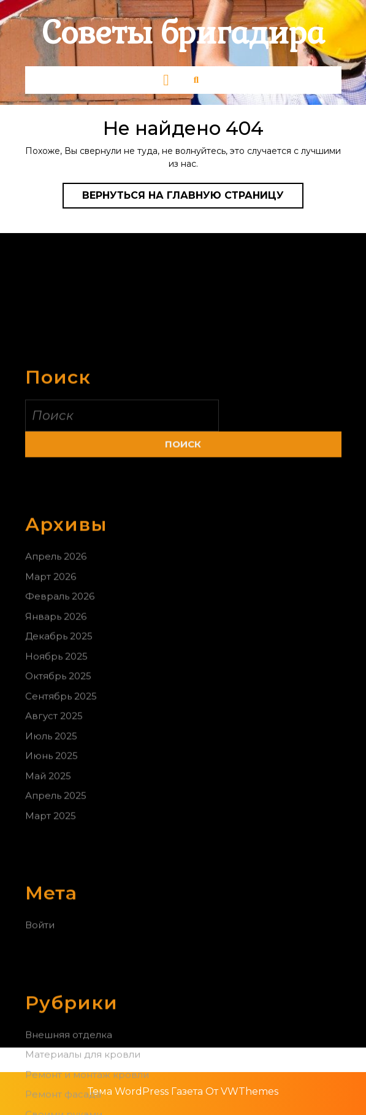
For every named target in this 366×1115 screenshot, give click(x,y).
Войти (40, 993)
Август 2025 (54, 784)
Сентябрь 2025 (61, 764)
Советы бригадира (183, 33)
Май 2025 (48, 844)
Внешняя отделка (68, 1103)
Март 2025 (50, 884)
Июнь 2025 (51, 824)
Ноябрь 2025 (56, 724)
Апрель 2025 (55, 864)
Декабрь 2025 (59, 704)
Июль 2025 (51, 804)
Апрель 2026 (55, 624)
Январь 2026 (55, 685)
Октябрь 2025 (58, 744)
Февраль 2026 (59, 664)
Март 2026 (50, 645)
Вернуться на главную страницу (192, 198)
